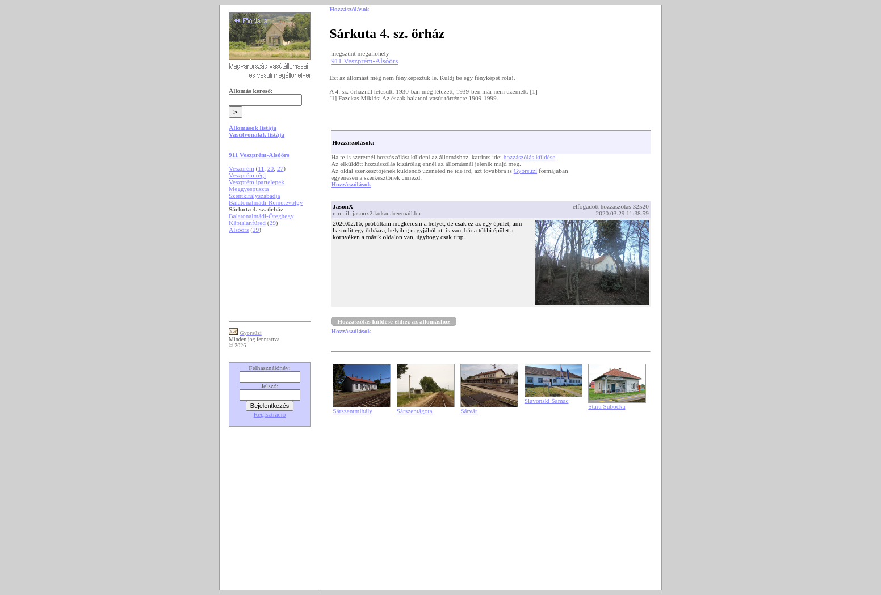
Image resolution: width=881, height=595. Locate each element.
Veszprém (241, 168)
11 (261, 168)
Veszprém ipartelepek (256, 181)
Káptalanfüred (247, 222)
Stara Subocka (606, 406)
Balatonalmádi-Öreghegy (261, 215)
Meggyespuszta (249, 188)
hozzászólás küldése (530, 157)
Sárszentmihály (352, 410)
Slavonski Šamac (547, 400)
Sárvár (468, 410)
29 (272, 222)
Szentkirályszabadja (254, 195)
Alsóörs (239, 229)
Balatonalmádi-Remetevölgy (266, 202)
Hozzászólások (351, 184)
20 (270, 168)
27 (280, 168)
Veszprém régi (247, 175)
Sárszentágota (415, 410)
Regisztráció (270, 414)
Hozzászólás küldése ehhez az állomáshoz (393, 321)
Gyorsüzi (526, 170)
